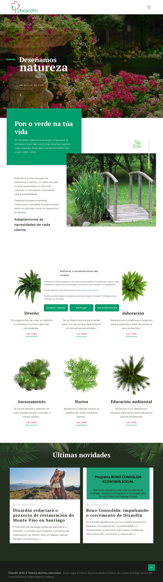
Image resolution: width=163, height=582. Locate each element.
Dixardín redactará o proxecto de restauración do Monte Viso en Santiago (43, 515)
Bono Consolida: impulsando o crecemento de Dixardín (117, 512)
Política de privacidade (91, 572)
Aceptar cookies (56, 307)
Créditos (49, 576)
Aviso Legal (69, 572)
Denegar (81, 307)
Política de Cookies (90, 290)
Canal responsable (31, 576)
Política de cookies (118, 572)
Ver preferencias (107, 307)
